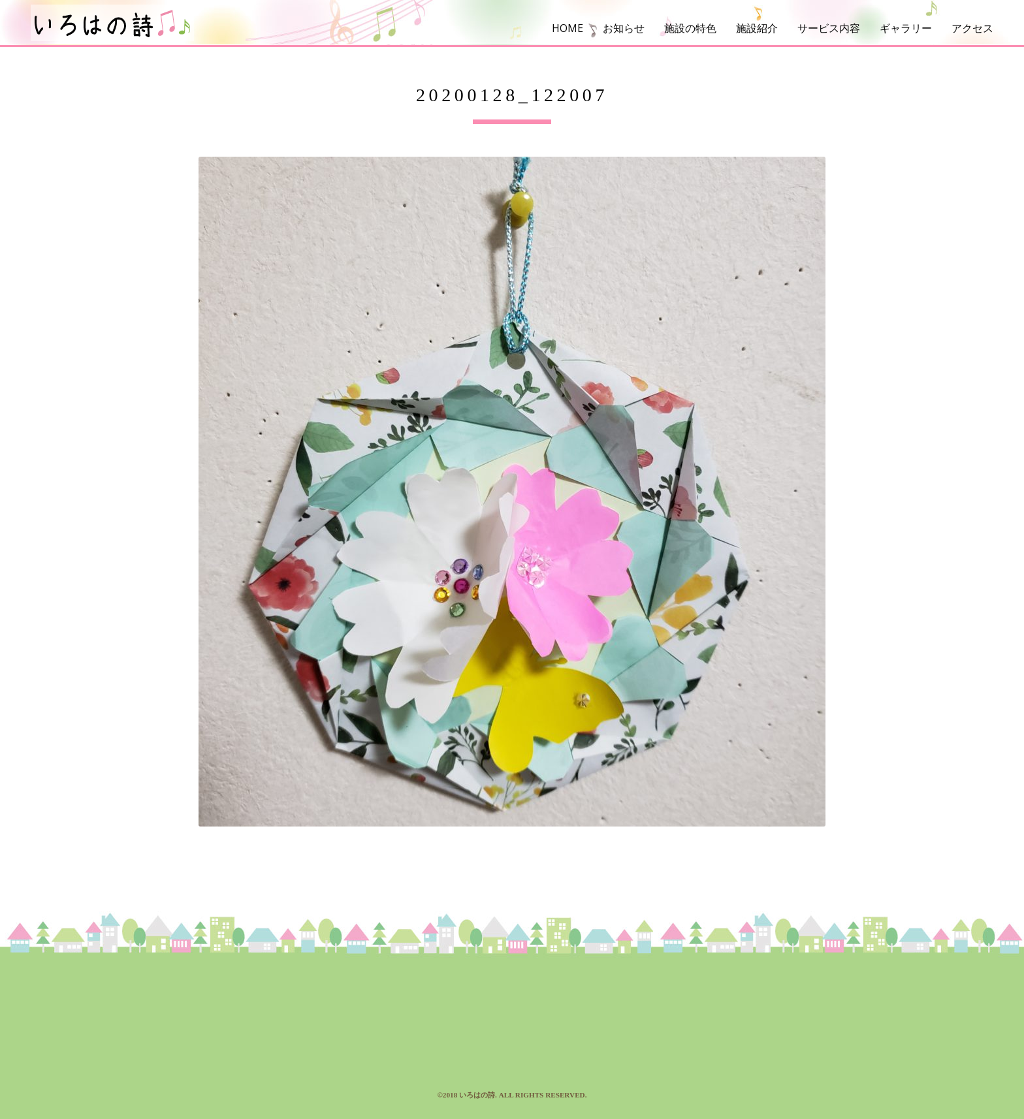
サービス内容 (828, 28)
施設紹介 (757, 28)
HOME (567, 28)
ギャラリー (906, 28)
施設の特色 (690, 28)
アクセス (972, 28)
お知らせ (624, 28)
